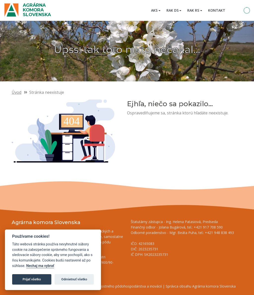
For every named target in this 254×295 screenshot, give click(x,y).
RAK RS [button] (193, 10)
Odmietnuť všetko (74, 279)
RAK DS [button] (172, 10)
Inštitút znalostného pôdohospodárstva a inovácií (122, 286)
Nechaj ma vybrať (40, 266)
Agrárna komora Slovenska (37, 9)
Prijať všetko (32, 279)
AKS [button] (154, 10)
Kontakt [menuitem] (216, 10)
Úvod (16, 92)
